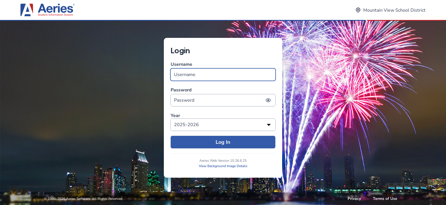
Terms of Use (385, 198)
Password (223, 96)
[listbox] (223, 125)
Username (223, 71)
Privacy (354, 198)
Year (175, 116)
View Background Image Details (223, 166)
